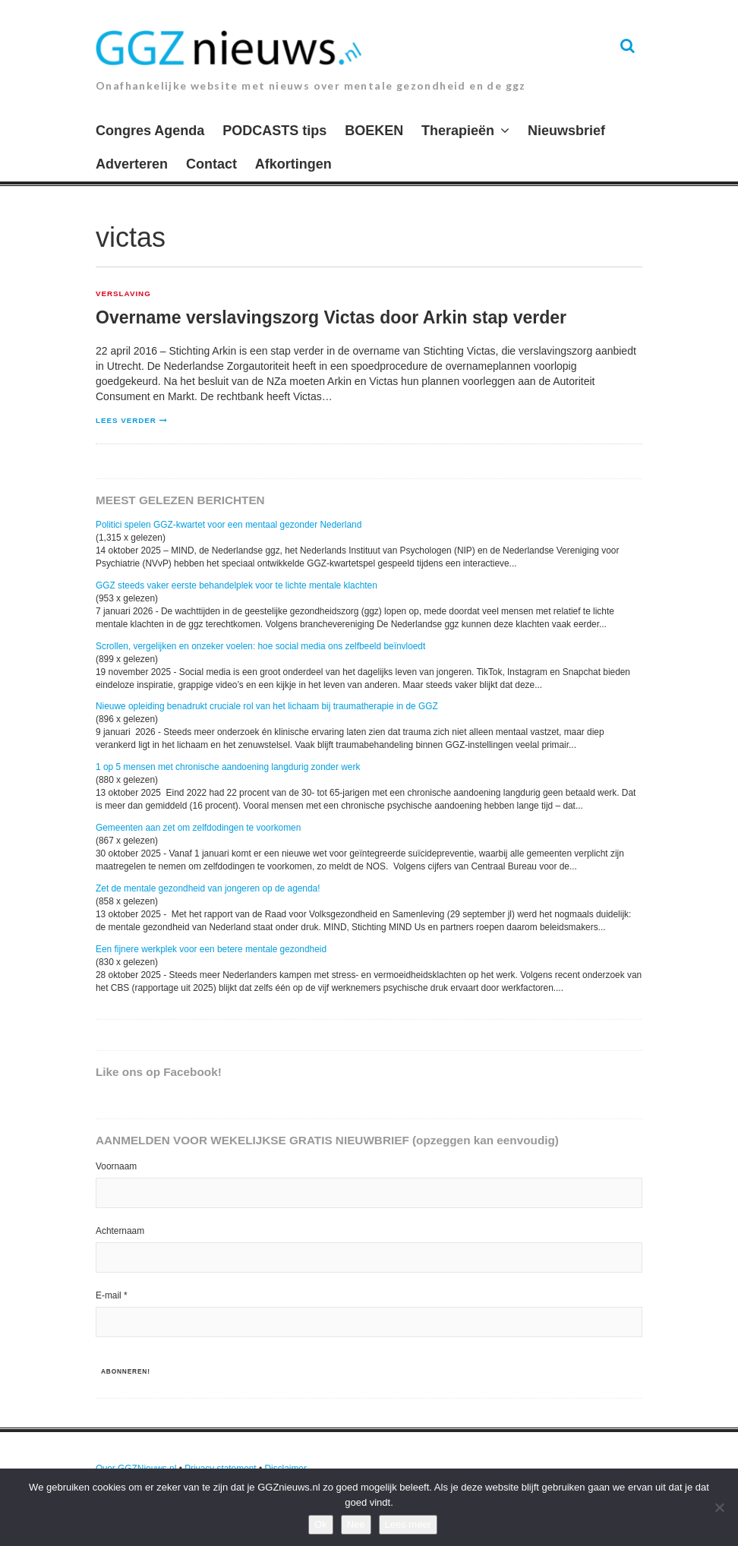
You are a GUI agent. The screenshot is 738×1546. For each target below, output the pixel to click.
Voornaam (116, 1166)
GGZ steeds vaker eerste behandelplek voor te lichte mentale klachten (236, 585)
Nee (356, 1524)
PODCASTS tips (274, 130)
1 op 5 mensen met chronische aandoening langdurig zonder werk (228, 767)
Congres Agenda (150, 130)
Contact (211, 164)
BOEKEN (374, 130)
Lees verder (126, 420)
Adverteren (132, 164)
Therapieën (457, 130)
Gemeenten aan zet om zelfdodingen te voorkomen (198, 827)
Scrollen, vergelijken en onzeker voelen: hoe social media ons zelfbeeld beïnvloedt (260, 646)
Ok (320, 1524)
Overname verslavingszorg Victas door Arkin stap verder (331, 317)
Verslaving (123, 294)
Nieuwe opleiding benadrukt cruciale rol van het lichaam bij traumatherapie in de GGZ (267, 706)
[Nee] (719, 1507)
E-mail (112, 1295)
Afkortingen (293, 164)
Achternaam (120, 1231)
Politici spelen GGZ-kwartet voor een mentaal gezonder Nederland (228, 524)
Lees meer (408, 1524)
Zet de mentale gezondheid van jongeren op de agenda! (208, 888)
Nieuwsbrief (566, 130)
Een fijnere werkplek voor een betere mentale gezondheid (211, 949)
